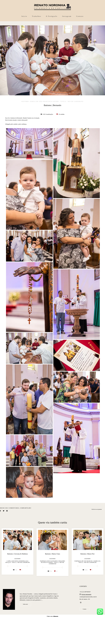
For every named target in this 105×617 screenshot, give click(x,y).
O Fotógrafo (51, 16)
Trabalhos (36, 16)
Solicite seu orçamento (97, 509)
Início (24, 16)
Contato (80, 16)
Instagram (66, 16)
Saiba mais (25, 604)
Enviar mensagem (86, 594)
